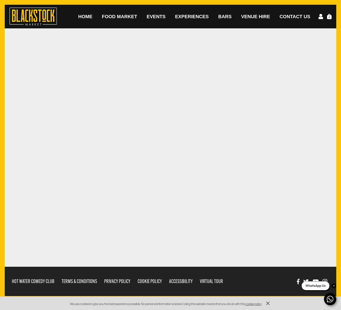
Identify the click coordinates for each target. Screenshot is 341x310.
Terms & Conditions (79, 281)
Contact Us (294, 16)
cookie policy (253, 304)
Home (85, 16)
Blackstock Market (33, 16)
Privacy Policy (117, 281)
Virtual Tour (211, 281)
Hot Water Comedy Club (33, 281)
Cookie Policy (150, 281)
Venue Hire (255, 16)
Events (156, 16)
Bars (225, 16)
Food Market (119, 16)
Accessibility (181, 281)
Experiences (192, 16)
